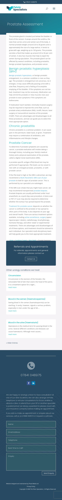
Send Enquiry (49, 473)
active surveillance (32, 217)
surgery (43, 217)
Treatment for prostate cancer (21, 206)
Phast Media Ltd (34, 483)
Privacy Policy (31, 486)
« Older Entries (12, 343)
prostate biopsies (40, 190)
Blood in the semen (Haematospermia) (26, 299)
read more (12, 287)
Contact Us (31, 259)
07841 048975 (31, 375)
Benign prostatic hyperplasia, (20, 75)
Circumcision (14, 275)
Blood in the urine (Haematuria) (23, 322)
